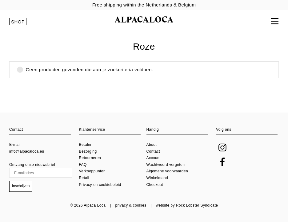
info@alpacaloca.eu (26, 151)
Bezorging (88, 151)
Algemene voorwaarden (167, 171)
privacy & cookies (130, 205)
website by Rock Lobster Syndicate (187, 205)
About (151, 144)
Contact (153, 151)
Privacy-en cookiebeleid (100, 185)
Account (153, 158)
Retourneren (90, 158)
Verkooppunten (92, 171)
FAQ (83, 164)
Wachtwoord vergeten (165, 164)
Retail (84, 178)
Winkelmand (157, 178)
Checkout (154, 185)
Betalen (86, 144)
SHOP (18, 21)
